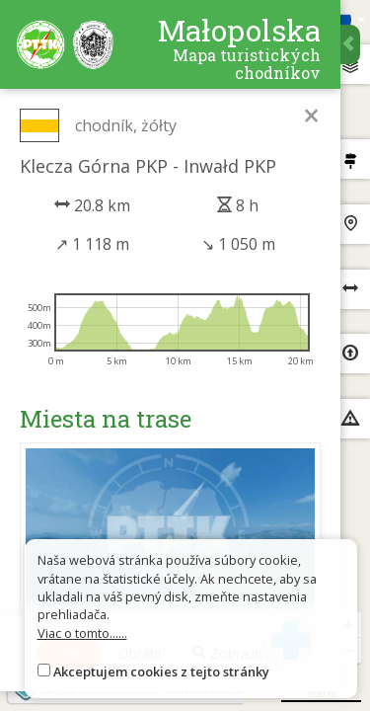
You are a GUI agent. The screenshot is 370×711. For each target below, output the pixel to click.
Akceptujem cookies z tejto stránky (161, 671)
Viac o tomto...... (82, 633)
